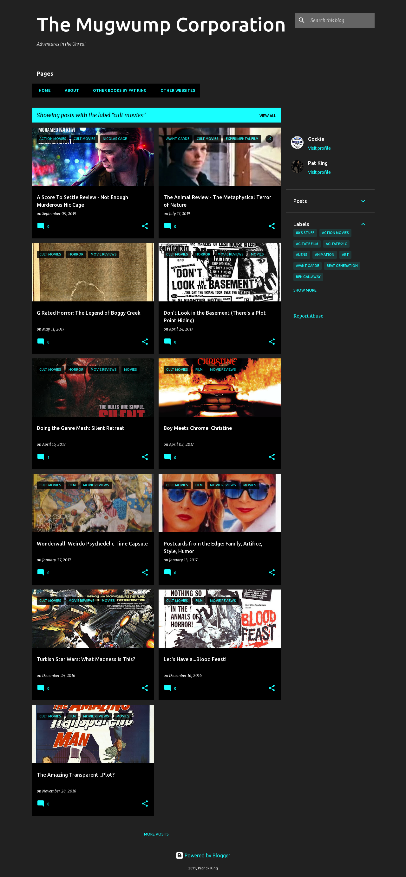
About (70, 90)
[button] (145, 226)
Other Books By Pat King (118, 90)
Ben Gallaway (308, 277)
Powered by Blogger (203, 855)
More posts (156, 834)
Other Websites (176, 90)
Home (43, 90)
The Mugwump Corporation (161, 24)
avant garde (307, 266)
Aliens (301, 254)
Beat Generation (342, 266)
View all (267, 116)
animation (324, 254)
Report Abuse (308, 316)
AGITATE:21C (336, 244)
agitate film (307, 244)
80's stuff (305, 233)
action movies (335, 233)
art (345, 254)
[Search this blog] (341, 20)
